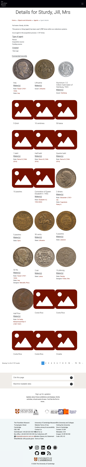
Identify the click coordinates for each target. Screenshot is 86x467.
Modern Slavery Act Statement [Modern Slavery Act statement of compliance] (44, 436)
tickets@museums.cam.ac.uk (25, 436)
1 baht (15, 153)
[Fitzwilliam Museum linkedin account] (49, 447)
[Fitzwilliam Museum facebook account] (43, 447)
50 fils (15, 270)
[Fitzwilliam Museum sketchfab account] (55, 447)
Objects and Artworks (25, 20)
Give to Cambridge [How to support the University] (62, 427)
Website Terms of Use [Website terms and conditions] (42, 425)
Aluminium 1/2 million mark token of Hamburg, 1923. (64, 85)
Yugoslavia (63, 202)
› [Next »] (82, 363)
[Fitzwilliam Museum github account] (37, 453)
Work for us (38, 432)
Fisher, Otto (66, 278)
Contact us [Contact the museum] (38, 429)
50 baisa (59, 123)
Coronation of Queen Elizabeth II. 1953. (43, 193)
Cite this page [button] (18, 377)
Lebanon (63, 240)
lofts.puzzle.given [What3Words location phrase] (28, 439)
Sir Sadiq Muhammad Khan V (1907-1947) (19, 322)
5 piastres (17, 235)
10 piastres (17, 192)
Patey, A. (59, 204)
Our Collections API (41, 434)
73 (76, 363)
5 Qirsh (16, 123)
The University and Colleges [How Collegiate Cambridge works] (65, 423)
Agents (36, 20)
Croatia (59, 354)
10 (69, 363)
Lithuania (38, 83)
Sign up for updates (43, 394)
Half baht (38, 153)
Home (14, 20)
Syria (19, 240)
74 (79, 363)
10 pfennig (60, 270)
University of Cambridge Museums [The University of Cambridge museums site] (46, 423)
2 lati (37, 270)
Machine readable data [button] (22, 384)
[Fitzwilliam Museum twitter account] (31, 447)
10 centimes (39, 123)
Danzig (62, 276)
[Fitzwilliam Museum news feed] (49, 453)
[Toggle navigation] (82, 4)
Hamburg (64, 93)
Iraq (14, 83)
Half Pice (16, 313)
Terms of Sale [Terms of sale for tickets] (39, 439)
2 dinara (59, 192)
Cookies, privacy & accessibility (45, 427)
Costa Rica (39, 313)
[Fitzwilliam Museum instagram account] (37, 447)
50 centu (38, 234)
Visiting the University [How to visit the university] (63, 425)
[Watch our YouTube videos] (43, 453)
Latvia (41, 276)
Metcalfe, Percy (24, 283)
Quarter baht (61, 153)
